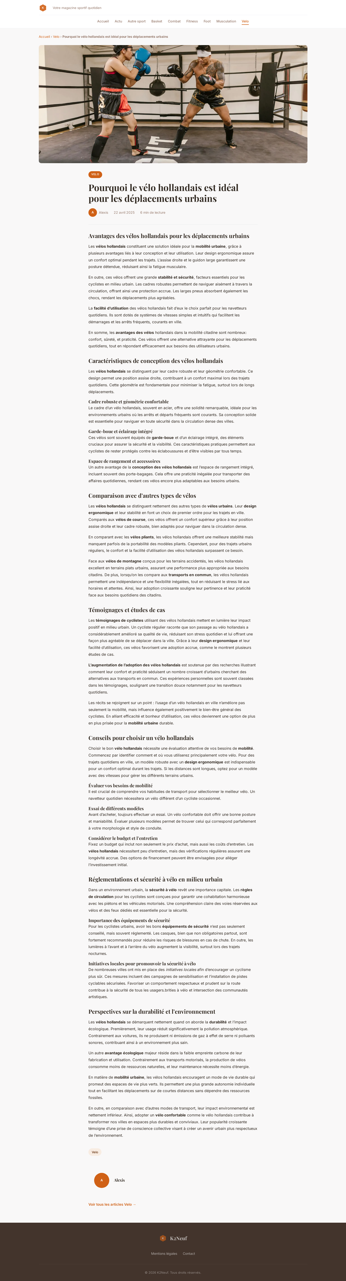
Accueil (103, 21)
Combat (174, 21)
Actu (118, 21)
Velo (245, 21)
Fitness (192, 21)
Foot (207, 21)
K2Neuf (173, 1238)
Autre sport (137, 21)
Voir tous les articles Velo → (112, 1204)
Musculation (226, 21)
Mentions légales (164, 1253)
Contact (189, 1253)
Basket (156, 21)
